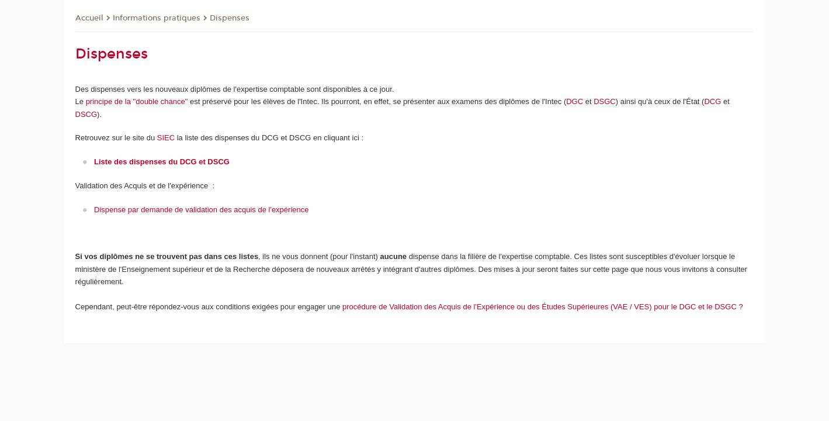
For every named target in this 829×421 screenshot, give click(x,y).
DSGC (605, 101)
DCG (712, 101)
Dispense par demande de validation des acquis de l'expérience (201, 209)
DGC (574, 101)
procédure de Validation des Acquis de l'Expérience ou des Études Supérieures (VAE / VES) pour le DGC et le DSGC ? (542, 306)
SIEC (166, 137)
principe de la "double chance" (138, 101)
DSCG (86, 114)
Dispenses (229, 18)
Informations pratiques (156, 18)
